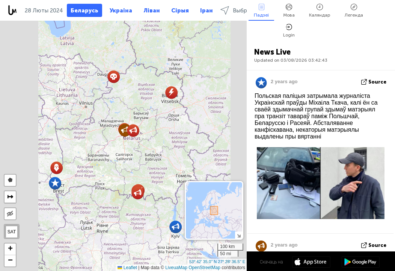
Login (289, 31)
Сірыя (180, 10)
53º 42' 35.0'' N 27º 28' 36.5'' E (217, 261)
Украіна (121, 10)
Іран (206, 10)
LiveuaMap (176, 267)
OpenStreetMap (204, 267)
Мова (289, 11)
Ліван (151, 10)
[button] (175, 226)
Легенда (354, 11)
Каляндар (319, 11)
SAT (12, 231)
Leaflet (127, 267)
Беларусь (84, 10)
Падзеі (261, 11)
